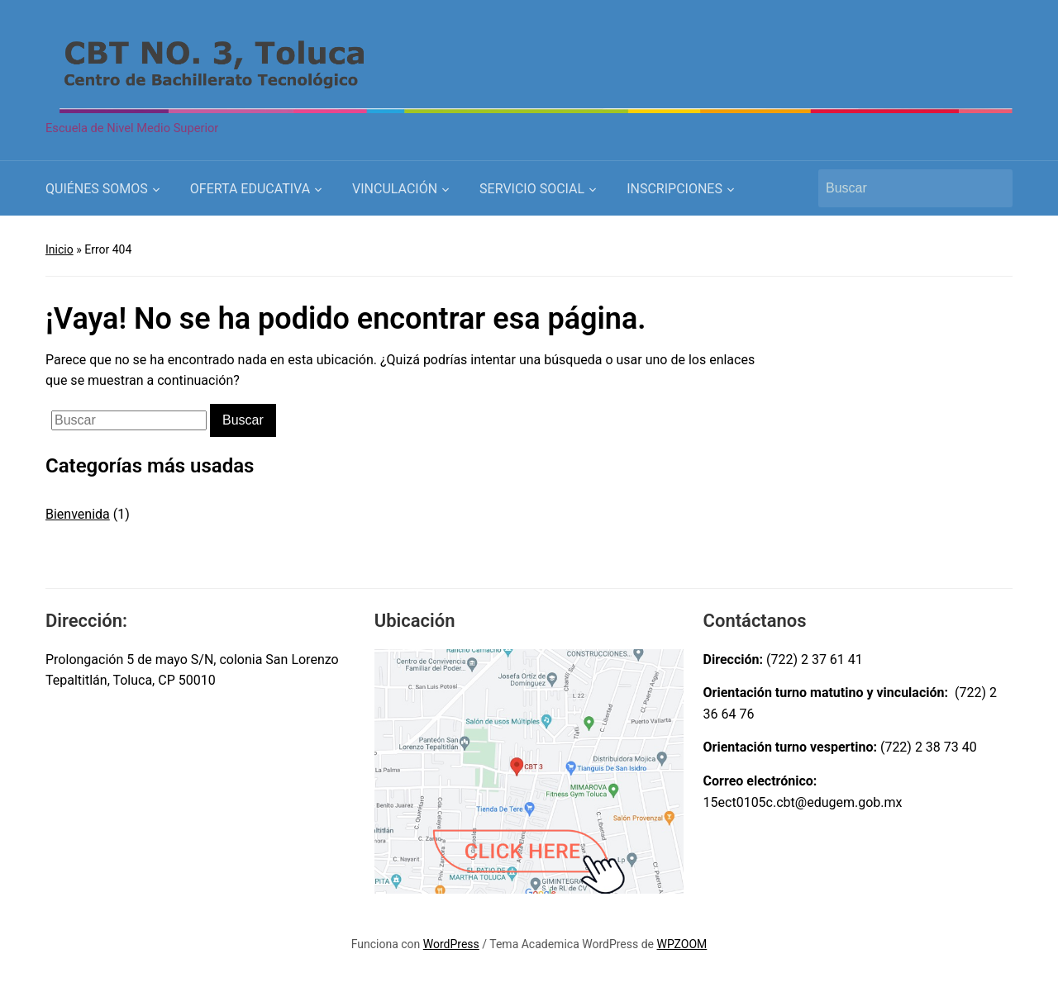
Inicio (59, 249)
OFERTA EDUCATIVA (250, 189)
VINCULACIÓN (394, 189)
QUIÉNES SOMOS (96, 189)
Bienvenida (77, 514)
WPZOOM (682, 944)
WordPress (451, 944)
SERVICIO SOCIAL (531, 189)
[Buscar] (900, 188)
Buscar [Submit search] (991, 188)
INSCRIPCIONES (674, 189)
